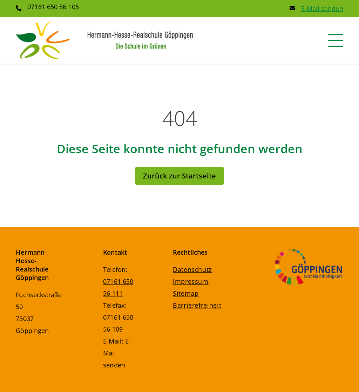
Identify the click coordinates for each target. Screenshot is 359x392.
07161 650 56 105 (53, 6)
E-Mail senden (322, 8)
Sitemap (185, 293)
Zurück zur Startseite (179, 176)
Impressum (191, 281)
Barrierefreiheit (197, 305)
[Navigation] (335, 40)
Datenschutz (192, 269)
